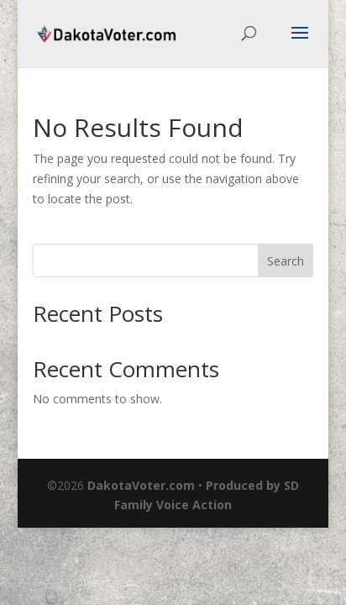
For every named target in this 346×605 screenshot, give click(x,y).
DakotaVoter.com (141, 485)
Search (285, 261)
